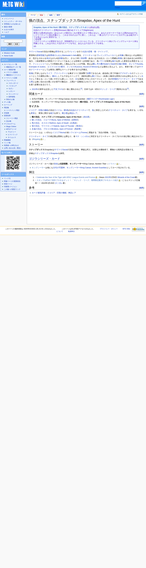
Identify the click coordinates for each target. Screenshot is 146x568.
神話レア (73, 113)
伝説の (85, 52)
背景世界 (7, 115)
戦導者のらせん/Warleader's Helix (62, 55)
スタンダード (13, 83)
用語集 (6, 107)
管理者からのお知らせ (12, 24)
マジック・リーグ (107, 89)
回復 (61, 58)
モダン (10, 88)
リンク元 (7, 178)
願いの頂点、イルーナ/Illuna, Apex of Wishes (51, 120)
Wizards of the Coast (126, 177)
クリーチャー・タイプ (127, 79)
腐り (94, 76)
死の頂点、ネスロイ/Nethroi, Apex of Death (50, 123)
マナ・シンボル (82, 136)
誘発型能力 (41, 55)
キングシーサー (38, 168)
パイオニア (12, 86)
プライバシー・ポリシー (109, 229)
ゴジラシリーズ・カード (44, 158)
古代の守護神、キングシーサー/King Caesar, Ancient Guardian (80, 168)
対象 (122, 55)
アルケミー (12, 132)
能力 (114, 61)
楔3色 (66, 110)
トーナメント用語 (12, 110)
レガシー (11, 91)
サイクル (58, 110)
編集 (142, 94)
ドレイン (73, 52)
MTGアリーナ (11, 129)
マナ (141, 67)
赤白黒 (86, 117)
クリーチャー (88, 55)
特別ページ (8, 184)
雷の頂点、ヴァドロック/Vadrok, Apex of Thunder (53, 126)
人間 (31, 82)
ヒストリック (13, 134)
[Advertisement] (48, 10)
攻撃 (89, 73)
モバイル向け (6, 153)
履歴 (58, 15)
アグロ (123, 73)
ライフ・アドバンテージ (57, 73)
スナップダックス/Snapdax (46, 153)
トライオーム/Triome (78, 133)
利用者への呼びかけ (11, 145)
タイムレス (12, 137)
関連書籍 (7, 140)
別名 (56, 164)
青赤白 (79, 126)
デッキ (129, 73)
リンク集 (7, 143)
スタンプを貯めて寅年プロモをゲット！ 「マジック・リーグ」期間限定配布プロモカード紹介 (77, 180)
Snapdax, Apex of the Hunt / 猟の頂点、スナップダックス (59, 27)
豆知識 (6, 113)
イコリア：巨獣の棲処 (38, 110)
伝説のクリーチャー (79, 110)
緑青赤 (75, 120)
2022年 (35, 89)
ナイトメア (103, 52)
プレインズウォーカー (106, 55)
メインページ (9, 18)
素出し (55, 76)
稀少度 (65, 113)
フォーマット (11, 80)
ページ (33, 15)
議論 (41, 15)
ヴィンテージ (13, 94)
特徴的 (115, 79)
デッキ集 (7, 102)
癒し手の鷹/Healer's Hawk (104, 64)
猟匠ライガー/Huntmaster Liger (100, 99)
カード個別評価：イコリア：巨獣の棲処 (49, 193)
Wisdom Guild (9, 53)
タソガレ (59, 183)
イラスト (112, 164)
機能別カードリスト (13, 75)
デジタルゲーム (9, 124)
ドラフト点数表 (12, 72)
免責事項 (71, 231)
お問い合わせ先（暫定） (13, 148)
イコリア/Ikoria (58, 133)
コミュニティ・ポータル (13, 21)
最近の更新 (8, 27)
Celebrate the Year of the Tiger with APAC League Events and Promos (65, 177)
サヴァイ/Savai (35, 52)
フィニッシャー (39, 64)
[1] (81, 88)
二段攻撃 (83, 58)
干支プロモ (58, 89)
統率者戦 (11, 97)
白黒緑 (73, 123)
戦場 (120, 58)
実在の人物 (10, 99)
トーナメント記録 (10, 78)
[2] (128, 88)
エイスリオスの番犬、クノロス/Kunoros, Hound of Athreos (72, 67)
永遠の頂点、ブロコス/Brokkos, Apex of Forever (52, 129)
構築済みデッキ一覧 (13, 67)
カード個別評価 (9, 70)
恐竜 (90, 52)
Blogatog (36, 139)
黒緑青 (78, 129)
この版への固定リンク (12, 189)
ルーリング (8, 105)
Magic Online (11, 126)
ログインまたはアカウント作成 (131, 14)
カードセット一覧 (10, 64)
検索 (3, 36)
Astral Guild (8, 56)
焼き (48, 58)
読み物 (8, 121)
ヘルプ (6, 32)
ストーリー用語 (12, 118)
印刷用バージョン (10, 186)
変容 (57, 52)
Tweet (117, 8)
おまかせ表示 (9, 29)
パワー (101, 61)
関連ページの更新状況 (12, 181)
